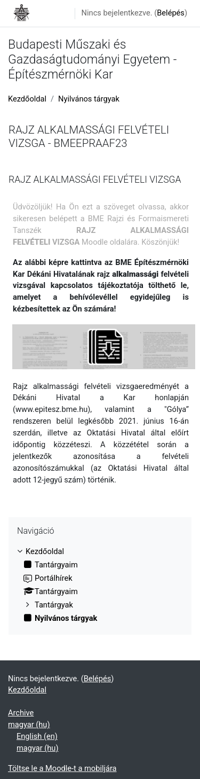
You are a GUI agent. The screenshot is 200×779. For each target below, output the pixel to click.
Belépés (171, 13)
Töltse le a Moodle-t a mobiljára (62, 768)
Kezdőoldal (27, 99)
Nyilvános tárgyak (88, 99)
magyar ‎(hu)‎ (29, 724)
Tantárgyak (54, 605)
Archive (21, 713)
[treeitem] (100, 585)
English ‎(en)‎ (37, 736)
